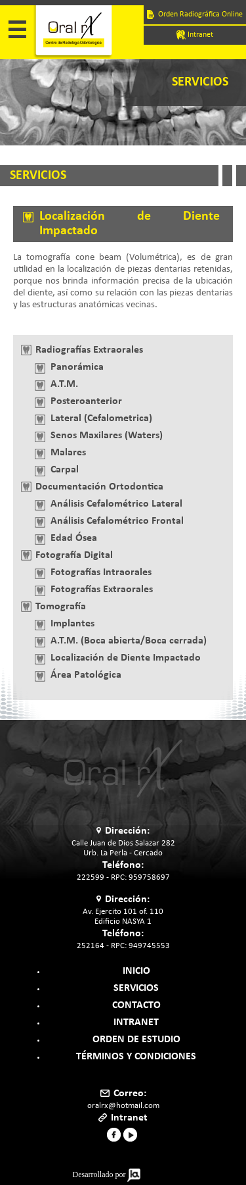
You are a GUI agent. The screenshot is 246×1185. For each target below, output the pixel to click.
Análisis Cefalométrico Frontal (117, 521)
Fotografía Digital (74, 555)
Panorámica (77, 367)
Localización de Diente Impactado (126, 658)
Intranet (194, 34)
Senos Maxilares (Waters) (107, 435)
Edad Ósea (74, 538)
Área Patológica (86, 675)
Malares (68, 452)
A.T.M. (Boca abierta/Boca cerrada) (129, 641)
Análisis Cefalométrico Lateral (116, 504)
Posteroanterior (86, 401)
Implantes (72, 623)
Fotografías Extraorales (102, 589)
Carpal (65, 470)
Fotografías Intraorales (101, 572)
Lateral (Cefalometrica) (101, 418)
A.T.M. (64, 384)
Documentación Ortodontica (99, 487)
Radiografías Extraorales (89, 350)
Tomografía (60, 606)
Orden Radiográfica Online (195, 14)
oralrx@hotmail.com (123, 1105)
